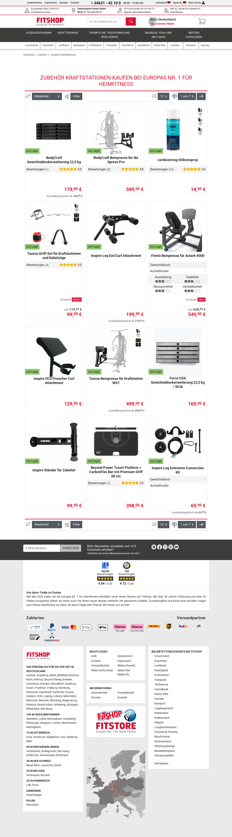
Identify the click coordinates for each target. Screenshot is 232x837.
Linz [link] (62, 737)
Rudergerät (161, 670)
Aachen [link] (30, 675)
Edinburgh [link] (32, 723)
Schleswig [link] (60, 704)
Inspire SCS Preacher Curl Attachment (54, 383)
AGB (94, 656)
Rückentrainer (162, 741)
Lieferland (163, 2)
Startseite (28, 57)
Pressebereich (125, 693)
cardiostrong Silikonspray (178, 163)
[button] (201, 99)
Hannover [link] (32, 692)
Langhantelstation (165, 727)
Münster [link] (44, 700)
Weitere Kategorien (194, 38)
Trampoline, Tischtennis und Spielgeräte (109, 38)
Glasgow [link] (45, 723)
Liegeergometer (163, 708)
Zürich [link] (58, 765)
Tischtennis (161, 684)
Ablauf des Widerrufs (123, 672)
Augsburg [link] (42, 675)
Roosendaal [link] (47, 755)
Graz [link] (29, 737)
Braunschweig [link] (53, 679)
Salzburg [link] (72, 737)
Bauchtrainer (162, 736)
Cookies (96, 661)
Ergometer (160, 661)
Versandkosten (100, 665)
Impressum (50, 2)
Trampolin (160, 680)
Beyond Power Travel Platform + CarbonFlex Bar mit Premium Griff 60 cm (116, 474)
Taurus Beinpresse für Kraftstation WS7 (116, 383)
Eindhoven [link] (32, 755)
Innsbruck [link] (39, 737)
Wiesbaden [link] (32, 709)
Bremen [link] (67, 679)
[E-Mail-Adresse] (41, 548)
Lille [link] (28, 785)
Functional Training (165, 732)
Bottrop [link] (38, 679)
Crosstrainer (161, 656)
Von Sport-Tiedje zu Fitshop (43, 592)
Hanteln (159, 699)
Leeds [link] (42, 718)
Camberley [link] (69, 718)
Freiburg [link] (52, 688)
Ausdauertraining (39, 35)
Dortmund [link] (32, 683)
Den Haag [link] (63, 751)
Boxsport (159, 703)
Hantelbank (161, 689)
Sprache (179, 2)
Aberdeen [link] (32, 718)
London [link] (56, 723)
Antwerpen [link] (32, 775)
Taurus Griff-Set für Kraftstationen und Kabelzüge (54, 258)
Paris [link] (35, 785)
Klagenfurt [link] (52, 737)
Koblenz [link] (31, 696)
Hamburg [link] (64, 688)
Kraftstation (161, 675)
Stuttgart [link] (72, 704)
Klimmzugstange (164, 746)
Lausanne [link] (47, 765)
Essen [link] (29, 688)
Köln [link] (40, 696)
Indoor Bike (161, 694)
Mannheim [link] (69, 696)
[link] (153, 548)
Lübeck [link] (57, 696)
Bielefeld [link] (62, 675)
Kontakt (74, 2)
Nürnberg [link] (55, 700)
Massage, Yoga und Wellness (158, 38)
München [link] (32, 700)
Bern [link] (37, 765)
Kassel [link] (69, 692)
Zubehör (42, 57)
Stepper (159, 722)
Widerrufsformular (102, 670)
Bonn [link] (29, 679)
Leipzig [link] (48, 696)
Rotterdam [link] (62, 755)
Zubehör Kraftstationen (63, 57)
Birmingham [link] (54, 718)
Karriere (63, 2)
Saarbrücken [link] (45, 704)
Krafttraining (68, 35)
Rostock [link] (31, 704)
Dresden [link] (45, 683)
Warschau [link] (32, 805)
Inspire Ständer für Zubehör (54, 473)
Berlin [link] (53, 675)
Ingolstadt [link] (45, 692)
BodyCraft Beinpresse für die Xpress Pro (115, 163)
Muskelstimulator (164, 751)
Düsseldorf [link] (57, 683)
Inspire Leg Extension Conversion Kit (178, 473)
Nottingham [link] (33, 727)
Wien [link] (29, 741)
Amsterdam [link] (33, 751)
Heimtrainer (161, 713)
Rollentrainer (162, 718)
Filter (76, 99)
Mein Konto (197, 2)
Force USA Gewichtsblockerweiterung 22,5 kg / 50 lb (178, 385)
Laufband (160, 665)
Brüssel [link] (45, 775)
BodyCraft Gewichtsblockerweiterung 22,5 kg (54, 163)
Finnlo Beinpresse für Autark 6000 (177, 258)
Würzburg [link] (46, 709)
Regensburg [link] (69, 700)
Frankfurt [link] (40, 688)
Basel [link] (29, 765)
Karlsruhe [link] (58, 692)
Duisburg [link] (70, 683)
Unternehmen (34, 2)
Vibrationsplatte (164, 755)
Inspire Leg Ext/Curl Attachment (116, 258)
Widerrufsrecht (126, 665)
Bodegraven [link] (49, 751)
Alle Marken (161, 763)
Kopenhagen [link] (34, 795)
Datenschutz (125, 656)
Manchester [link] (69, 723)
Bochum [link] (74, 675)
